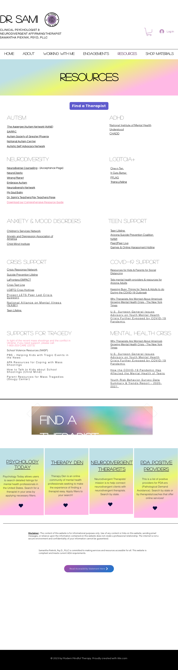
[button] (149, 32)
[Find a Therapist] (89, 106)
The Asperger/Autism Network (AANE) (30, 126)
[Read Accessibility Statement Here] (89, 568)
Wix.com (122, 658)
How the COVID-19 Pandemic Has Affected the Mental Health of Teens (137, 371)
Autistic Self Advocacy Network (26, 146)
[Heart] (21, 505)
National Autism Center (21, 141)
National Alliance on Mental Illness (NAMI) (34, 304)
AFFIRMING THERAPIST (44, 34)
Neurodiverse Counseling (22, 168)
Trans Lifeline (118, 182)
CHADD (114, 133)
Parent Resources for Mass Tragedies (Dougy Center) (35, 378)
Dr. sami (19, 19)
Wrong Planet (15, 178)
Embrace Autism (17, 182)
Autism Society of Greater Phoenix (28, 136)
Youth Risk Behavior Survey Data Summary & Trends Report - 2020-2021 (136, 383)
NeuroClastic (15, 173)
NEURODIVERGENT (14, 34)
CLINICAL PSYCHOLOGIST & (20, 30)
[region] (22, 481)
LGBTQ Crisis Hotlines (20, 290)
